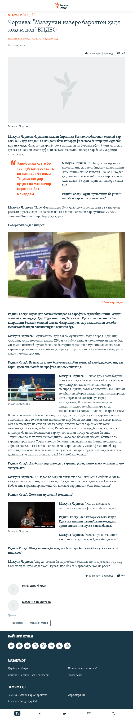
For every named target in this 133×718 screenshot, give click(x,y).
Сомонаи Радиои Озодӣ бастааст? (28, 675)
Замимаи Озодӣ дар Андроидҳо (27, 695)
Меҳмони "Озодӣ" (21, 15)
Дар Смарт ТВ (76, 695)
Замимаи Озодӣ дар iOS (22, 701)
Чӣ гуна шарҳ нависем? (82, 668)
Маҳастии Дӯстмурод (45, 38)
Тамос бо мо (75, 675)
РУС (89, 713)
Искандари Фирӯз (19, 38)
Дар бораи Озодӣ (18, 668)
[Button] (99, 53)
